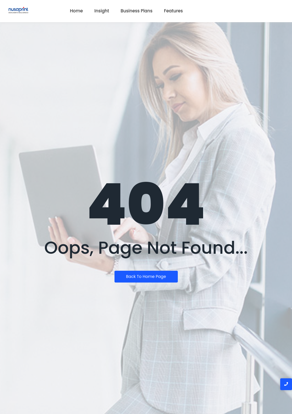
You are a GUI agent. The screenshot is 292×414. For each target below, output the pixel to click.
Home (76, 11)
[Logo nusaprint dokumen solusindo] (18, 10)
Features (173, 11)
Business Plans (136, 11)
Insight (101, 11)
